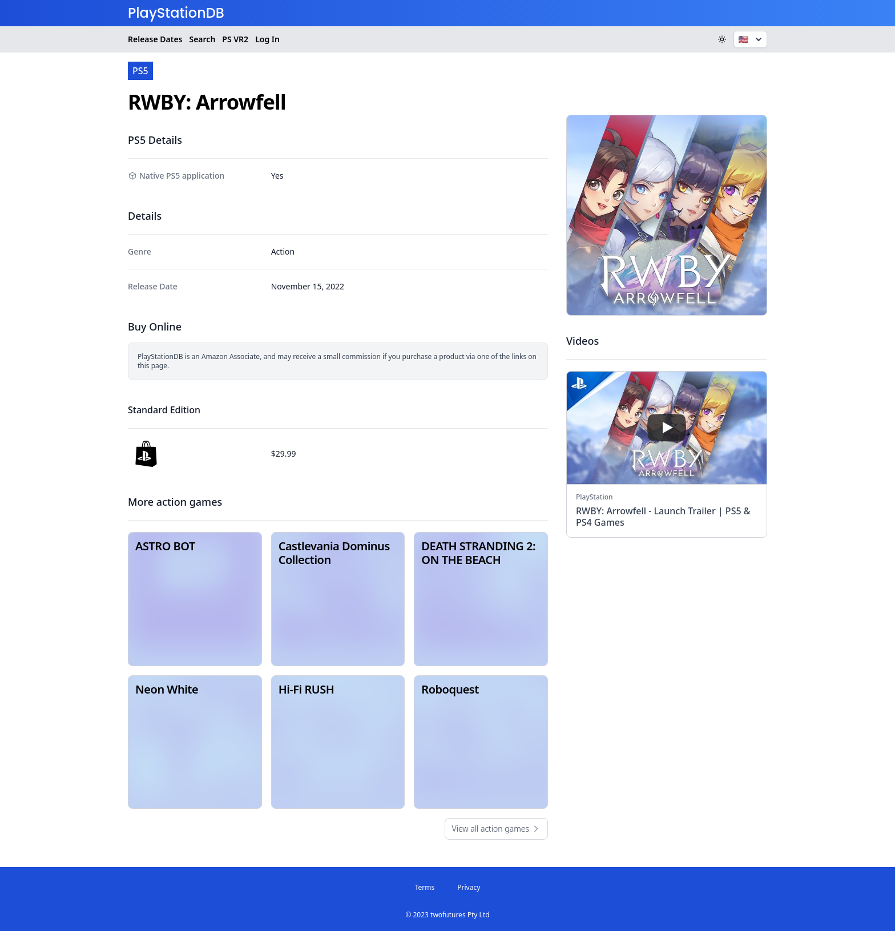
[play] (666, 427)
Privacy (468, 887)
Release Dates (155, 39)
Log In (267, 39)
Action (283, 251)
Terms (425, 887)
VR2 (235, 39)
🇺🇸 (751, 39)
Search (202, 39)
